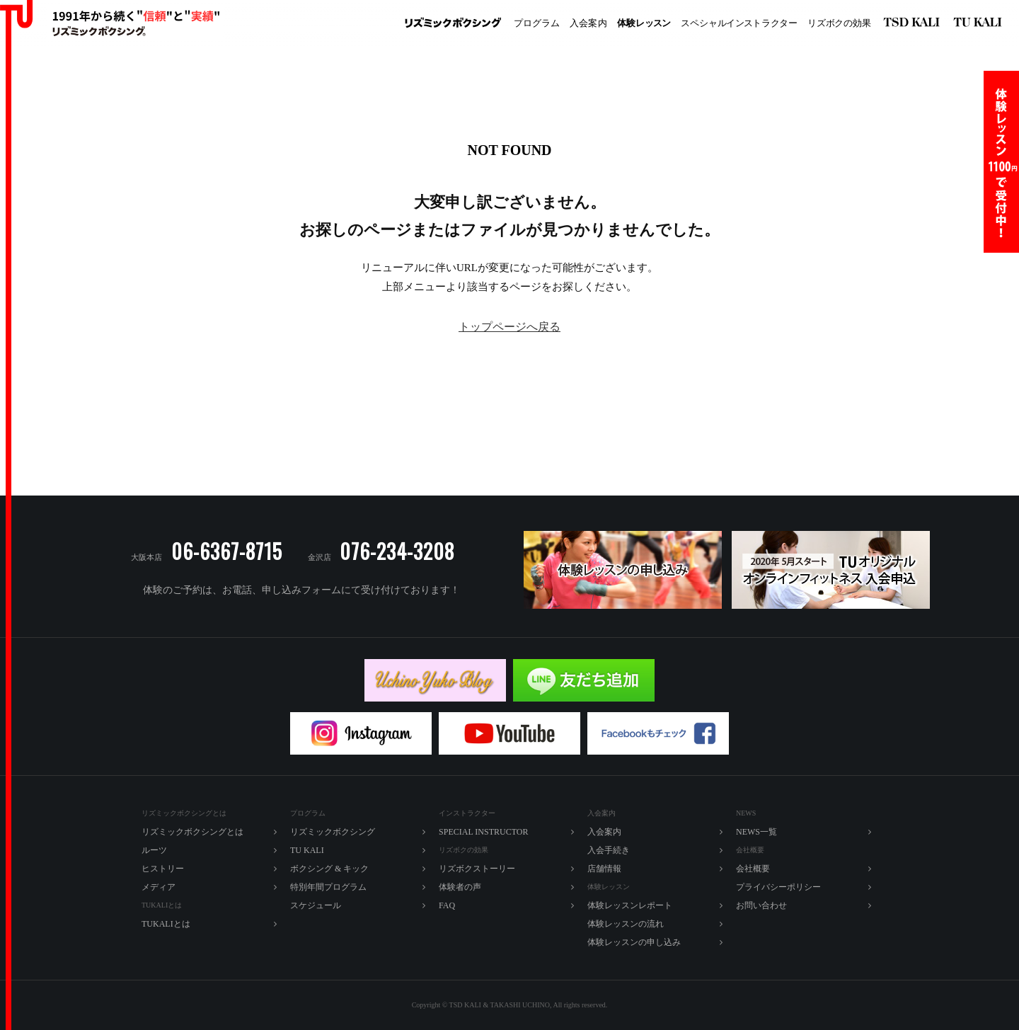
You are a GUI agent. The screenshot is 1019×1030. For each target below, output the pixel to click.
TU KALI (980, 23)
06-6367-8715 (226, 551)
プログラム (537, 23)
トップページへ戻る (509, 327)
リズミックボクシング (453, 23)
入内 (588, 23)
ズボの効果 (839, 23)
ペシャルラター (739, 23)
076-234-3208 (397, 551)
